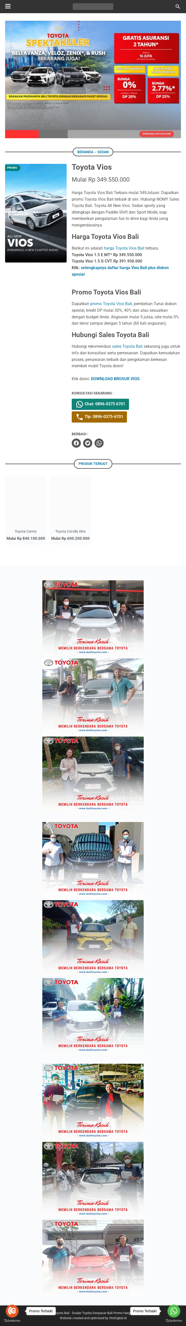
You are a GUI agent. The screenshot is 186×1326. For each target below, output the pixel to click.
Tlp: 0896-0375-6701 (99, 417)
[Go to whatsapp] (174, 1311)
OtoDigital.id (117, 1318)
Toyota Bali (61, 1313)
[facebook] (76, 443)
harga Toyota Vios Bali (124, 248)
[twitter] (87, 443)
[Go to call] (12, 1311)
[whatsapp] (99, 443)
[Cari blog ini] (178, 7)
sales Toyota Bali (127, 346)
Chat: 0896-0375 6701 (100, 404)
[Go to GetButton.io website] (12, 1320)
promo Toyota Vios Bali (111, 303)
